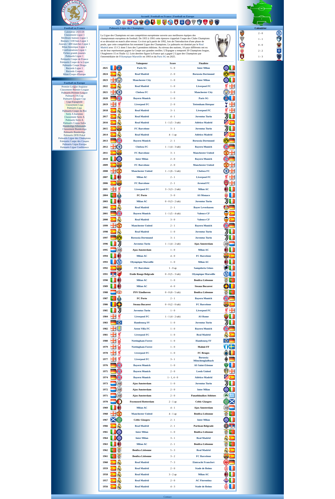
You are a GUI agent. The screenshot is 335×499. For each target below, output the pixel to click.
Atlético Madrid (203, 122)
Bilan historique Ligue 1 (74, 46)
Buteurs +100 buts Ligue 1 (74, 40)
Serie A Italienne (74, 113)
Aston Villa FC (142, 328)
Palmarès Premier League (74, 92)
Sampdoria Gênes (203, 268)
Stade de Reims (203, 468)
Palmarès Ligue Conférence (74, 147)
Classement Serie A (74, 116)
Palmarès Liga (74, 107)
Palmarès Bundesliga (74, 132)
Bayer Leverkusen (204, 207)
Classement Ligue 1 (74, 34)
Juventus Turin (203, 116)
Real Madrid (142, 74)
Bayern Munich (142, 98)
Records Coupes (74, 71)
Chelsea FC (142, 92)
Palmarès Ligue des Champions (74, 138)
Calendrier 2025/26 (74, 31)
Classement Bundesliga (75, 129)
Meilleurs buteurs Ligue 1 (74, 37)
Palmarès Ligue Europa (74, 144)
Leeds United (203, 371)
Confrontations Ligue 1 (75, 50)
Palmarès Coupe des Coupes (74, 141)
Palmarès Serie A (74, 119)
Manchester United (203, 152)
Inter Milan (203, 67)
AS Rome (203, 316)
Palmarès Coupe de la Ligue (74, 62)
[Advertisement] (167, 7)
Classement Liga (74, 104)
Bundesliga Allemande (74, 126)
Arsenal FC (203, 183)
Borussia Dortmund (203, 74)
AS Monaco (203, 195)
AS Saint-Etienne (203, 365)
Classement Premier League (74, 89)
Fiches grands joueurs (74, 53)
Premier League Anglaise (74, 86)
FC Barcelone (141, 128)
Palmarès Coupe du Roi (74, 110)
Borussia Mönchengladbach (204, 359)
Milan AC (142, 177)
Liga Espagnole (75, 101)
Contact (167, 496)
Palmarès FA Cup (75, 95)
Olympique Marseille (131, 56)
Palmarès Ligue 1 (75, 56)
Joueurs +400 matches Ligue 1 (74, 43)
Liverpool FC (203, 86)
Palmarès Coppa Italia (74, 122)
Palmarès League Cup (74, 98)
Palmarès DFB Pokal (74, 135)
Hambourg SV (142, 322)
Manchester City (142, 80)
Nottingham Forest (142, 340)
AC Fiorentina (203, 480)
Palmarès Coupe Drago (74, 65)
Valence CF (203, 213)
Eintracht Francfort (203, 462)
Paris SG (161, 56)
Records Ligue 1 (74, 68)
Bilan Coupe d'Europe (74, 74)
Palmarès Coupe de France (74, 59)
